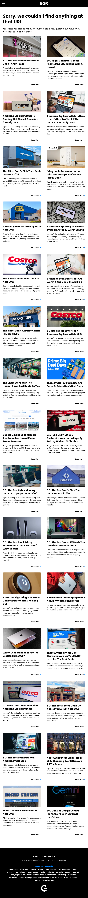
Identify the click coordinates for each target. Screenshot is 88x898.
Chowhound (13, 869)
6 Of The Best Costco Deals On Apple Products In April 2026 (64, 707)
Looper (67, 872)
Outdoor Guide (38, 875)
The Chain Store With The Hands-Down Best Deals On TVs (21, 384)
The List (54, 877)
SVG (21, 877)
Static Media (33, 860)
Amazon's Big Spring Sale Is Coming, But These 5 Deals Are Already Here (20, 119)
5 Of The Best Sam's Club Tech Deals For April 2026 (64, 492)
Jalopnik (59, 872)
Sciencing (62, 875)
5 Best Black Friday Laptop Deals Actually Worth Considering (66, 599)
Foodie (40, 869)
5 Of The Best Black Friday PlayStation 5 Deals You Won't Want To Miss (20, 545)
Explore (33, 869)
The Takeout (64, 877)
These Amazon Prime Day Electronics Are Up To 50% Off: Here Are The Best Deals (64, 656)
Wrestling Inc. (48, 880)
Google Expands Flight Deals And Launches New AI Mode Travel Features (19, 438)
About (35, 856)
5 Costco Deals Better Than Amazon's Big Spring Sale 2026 (64, 332)
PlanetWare (51, 875)
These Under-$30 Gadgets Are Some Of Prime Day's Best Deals (65, 384)
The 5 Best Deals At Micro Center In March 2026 (21, 332)
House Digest (33, 872)
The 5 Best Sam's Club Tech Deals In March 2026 (22, 173)
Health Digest (20, 872)
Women (37, 880)
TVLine (74, 877)
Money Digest (15, 875)
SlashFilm (72, 875)
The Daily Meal (43, 877)
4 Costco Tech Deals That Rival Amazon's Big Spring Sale (20, 707)
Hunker (43, 872)
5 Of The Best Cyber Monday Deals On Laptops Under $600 (20, 492)
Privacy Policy (48, 856)
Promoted (53, 148)
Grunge (9, 872)
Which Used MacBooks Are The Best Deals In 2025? (20, 654)
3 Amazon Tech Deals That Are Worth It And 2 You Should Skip (64, 280)
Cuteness (24, 869)
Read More (35, 85)
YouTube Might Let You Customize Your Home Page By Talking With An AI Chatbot (64, 438)
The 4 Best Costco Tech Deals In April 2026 (21, 280)
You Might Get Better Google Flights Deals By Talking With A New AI (65, 64)
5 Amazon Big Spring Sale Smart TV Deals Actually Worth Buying (65, 228)
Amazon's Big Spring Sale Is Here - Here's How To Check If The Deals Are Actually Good (66, 119)
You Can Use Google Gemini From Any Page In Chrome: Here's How (63, 814)
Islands (51, 872)
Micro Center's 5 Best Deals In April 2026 (20, 812)
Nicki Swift (27, 875)
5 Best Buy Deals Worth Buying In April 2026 (22, 228)
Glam (75, 869)
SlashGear (13, 877)
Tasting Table (30, 877)
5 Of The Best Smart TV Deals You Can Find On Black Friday (66, 544)
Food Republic (51, 869)
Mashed (76, 872)
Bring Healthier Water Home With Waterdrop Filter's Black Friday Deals (64, 174)
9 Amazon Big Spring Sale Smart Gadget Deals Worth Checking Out (21, 600)
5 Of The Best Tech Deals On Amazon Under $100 (18, 759)
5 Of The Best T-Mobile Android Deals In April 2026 (21, 62)
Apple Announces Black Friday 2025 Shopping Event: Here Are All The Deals (64, 761)
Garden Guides (64, 869)
